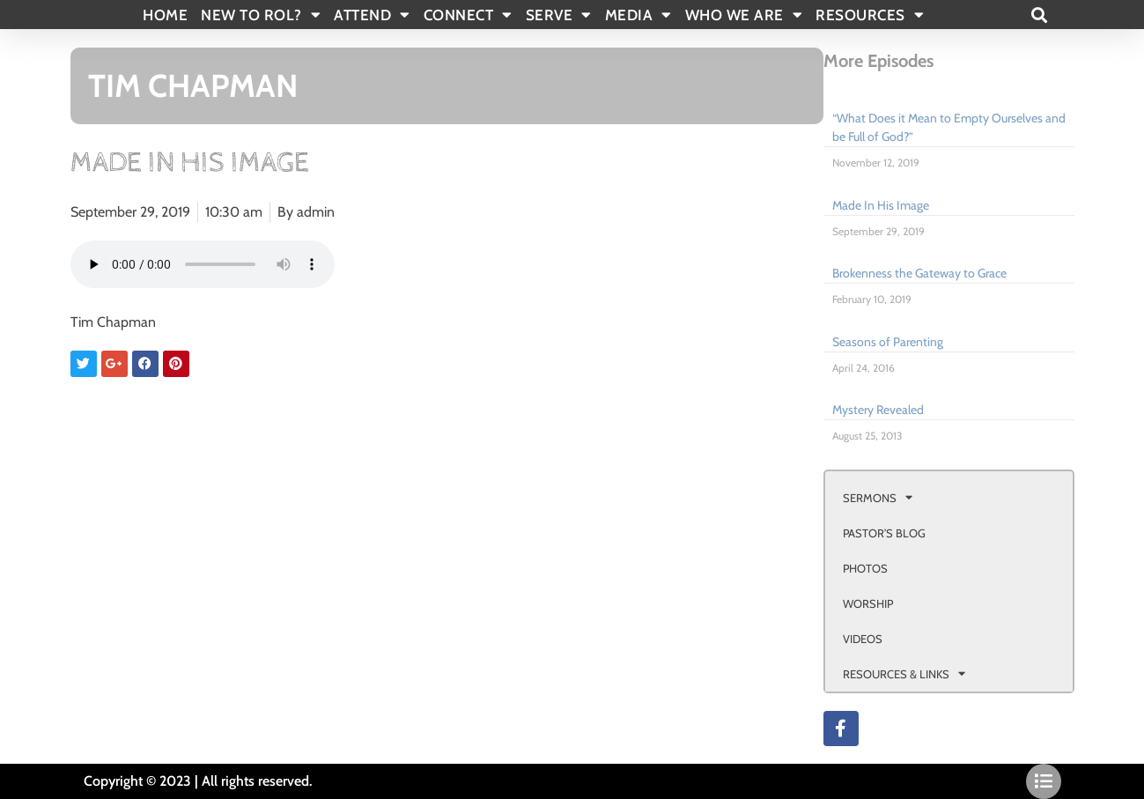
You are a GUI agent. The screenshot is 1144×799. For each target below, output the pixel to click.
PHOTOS (865, 568)
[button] (1039, 14)
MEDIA (638, 15)
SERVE (559, 15)
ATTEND (372, 15)
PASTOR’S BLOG (884, 533)
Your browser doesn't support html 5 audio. (202, 264)
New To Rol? (261, 15)
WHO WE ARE (744, 15)
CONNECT (468, 15)
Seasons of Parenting (887, 342)
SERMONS (877, 497)
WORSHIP (868, 603)
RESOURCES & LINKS (904, 673)
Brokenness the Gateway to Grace (919, 273)
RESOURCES (870, 15)
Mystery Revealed (878, 410)
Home (165, 15)
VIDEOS (862, 639)
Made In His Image (880, 205)
